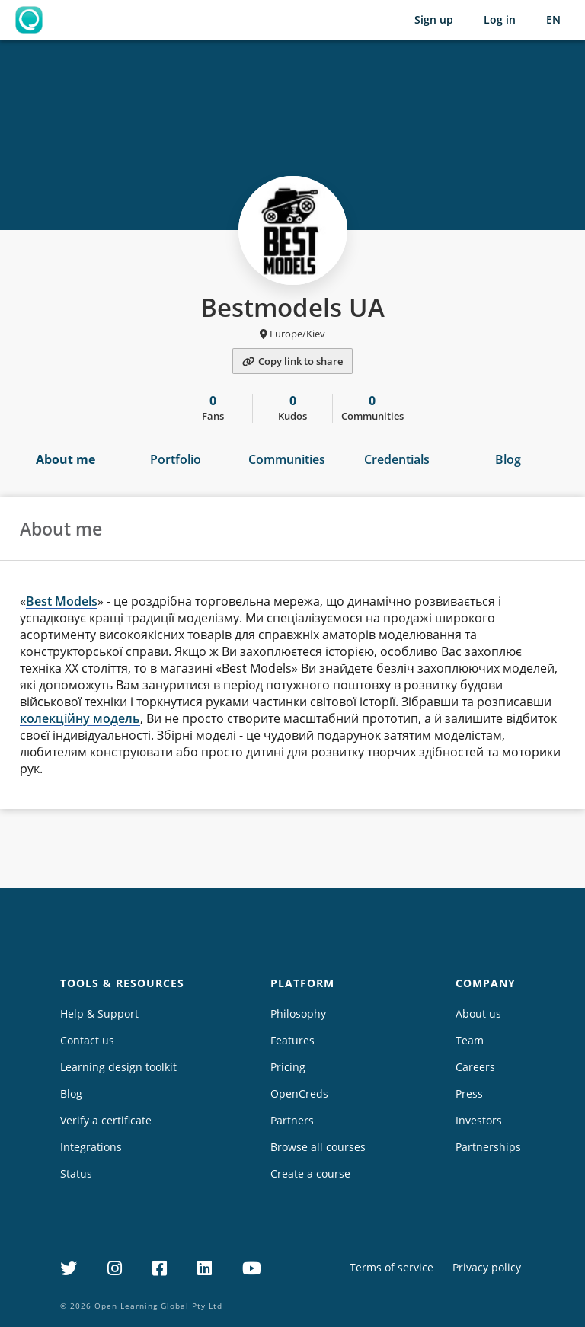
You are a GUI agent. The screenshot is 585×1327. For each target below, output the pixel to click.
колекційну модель (80, 718)
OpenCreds (299, 1093)
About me (65, 459)
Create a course (310, 1173)
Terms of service (391, 1267)
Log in (500, 19)
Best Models (62, 601)
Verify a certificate (106, 1120)
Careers (475, 1067)
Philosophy (298, 1013)
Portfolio (175, 459)
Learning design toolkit (118, 1067)
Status (76, 1173)
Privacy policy (486, 1267)
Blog (508, 459)
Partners (292, 1120)
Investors (479, 1120)
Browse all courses (318, 1147)
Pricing (287, 1067)
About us (478, 1013)
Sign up (433, 19)
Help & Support (99, 1013)
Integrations (91, 1147)
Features (292, 1040)
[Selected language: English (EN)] (553, 20)
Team (470, 1040)
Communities (286, 459)
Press (469, 1093)
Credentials (397, 459)
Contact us (87, 1040)
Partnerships (488, 1147)
